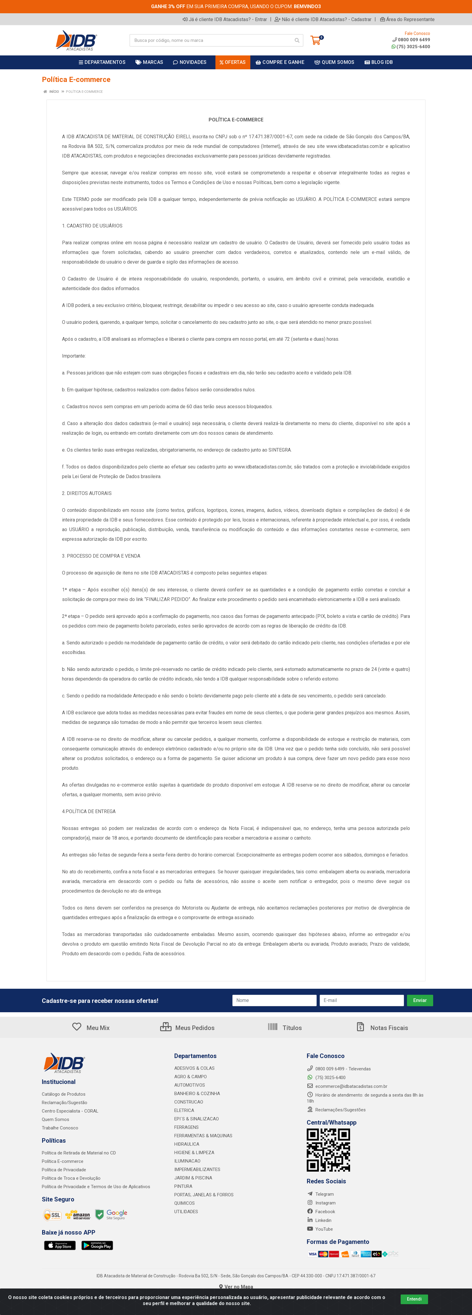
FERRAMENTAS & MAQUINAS (203, 1135)
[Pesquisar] (297, 40)
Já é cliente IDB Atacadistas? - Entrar (225, 19)
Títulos (284, 1028)
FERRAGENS (186, 1127)
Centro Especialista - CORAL (70, 1111)
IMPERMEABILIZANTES (197, 1169)
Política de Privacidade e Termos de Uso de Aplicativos (96, 1186)
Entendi (414, 1299)
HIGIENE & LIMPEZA (194, 1152)
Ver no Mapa (236, 1287)
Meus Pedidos (187, 1028)
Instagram (321, 1203)
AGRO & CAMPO (190, 1076)
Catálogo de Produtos (63, 1094)
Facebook (321, 1211)
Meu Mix (90, 1028)
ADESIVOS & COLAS (194, 1068)
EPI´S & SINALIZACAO (196, 1119)
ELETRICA (184, 1110)
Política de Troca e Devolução (71, 1178)
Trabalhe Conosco (60, 1128)
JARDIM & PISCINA (193, 1178)
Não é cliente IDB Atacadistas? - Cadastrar (323, 19)
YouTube (320, 1229)
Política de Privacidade (64, 1170)
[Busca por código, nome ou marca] (210, 40)
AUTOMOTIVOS (189, 1085)
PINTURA (183, 1186)
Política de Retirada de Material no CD (79, 1153)
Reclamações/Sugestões (336, 1110)
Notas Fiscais (381, 1028)
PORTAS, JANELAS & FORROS (204, 1195)
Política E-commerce (62, 1161)
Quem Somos (55, 1119)
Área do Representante (407, 19)
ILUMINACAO (187, 1161)
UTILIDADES (186, 1211)
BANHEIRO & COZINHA (197, 1093)
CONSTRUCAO (188, 1102)
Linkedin (319, 1220)
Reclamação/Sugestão (64, 1102)
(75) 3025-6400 (411, 46)
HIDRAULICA (186, 1144)
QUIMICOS (184, 1203)
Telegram (320, 1194)
